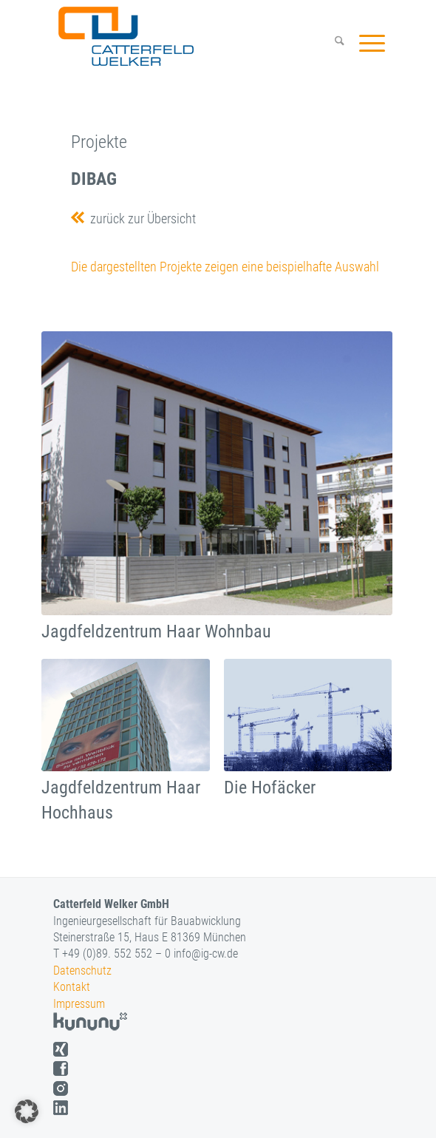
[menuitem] (332, 42)
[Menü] (364, 42)
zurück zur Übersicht (140, 218)
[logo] (188, 36)
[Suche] (332, 42)
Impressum (79, 1004)
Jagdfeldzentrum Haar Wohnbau (156, 631)
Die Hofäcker (270, 787)
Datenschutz (82, 970)
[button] (26, 1111)
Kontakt (71, 987)
